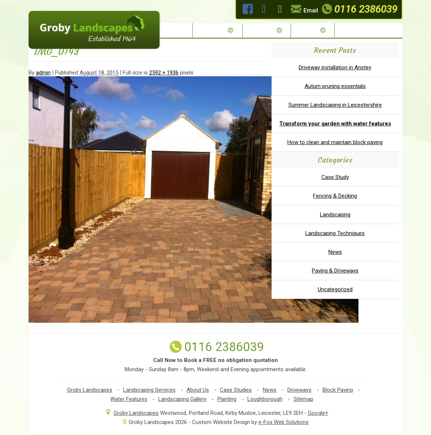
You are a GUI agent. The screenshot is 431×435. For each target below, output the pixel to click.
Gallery (312, 30)
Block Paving (338, 390)
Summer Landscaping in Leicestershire (335, 105)
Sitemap (303, 399)
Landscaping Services (149, 390)
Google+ (318, 413)
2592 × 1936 (163, 72)
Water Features (128, 399)
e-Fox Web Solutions (283, 422)
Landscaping (335, 214)
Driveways (299, 390)
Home (178, 30)
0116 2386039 (358, 9)
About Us (217, 30)
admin (43, 72)
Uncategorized (335, 289)
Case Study (335, 177)
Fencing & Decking (335, 196)
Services (266, 30)
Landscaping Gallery (182, 399)
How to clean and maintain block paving (335, 142)
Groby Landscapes (89, 390)
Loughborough (265, 399)
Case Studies (236, 390)
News (335, 252)
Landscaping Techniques (335, 233)
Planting (226, 399)
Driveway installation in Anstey (335, 67)
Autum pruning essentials (335, 86)
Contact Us (357, 30)
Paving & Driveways (335, 270)
